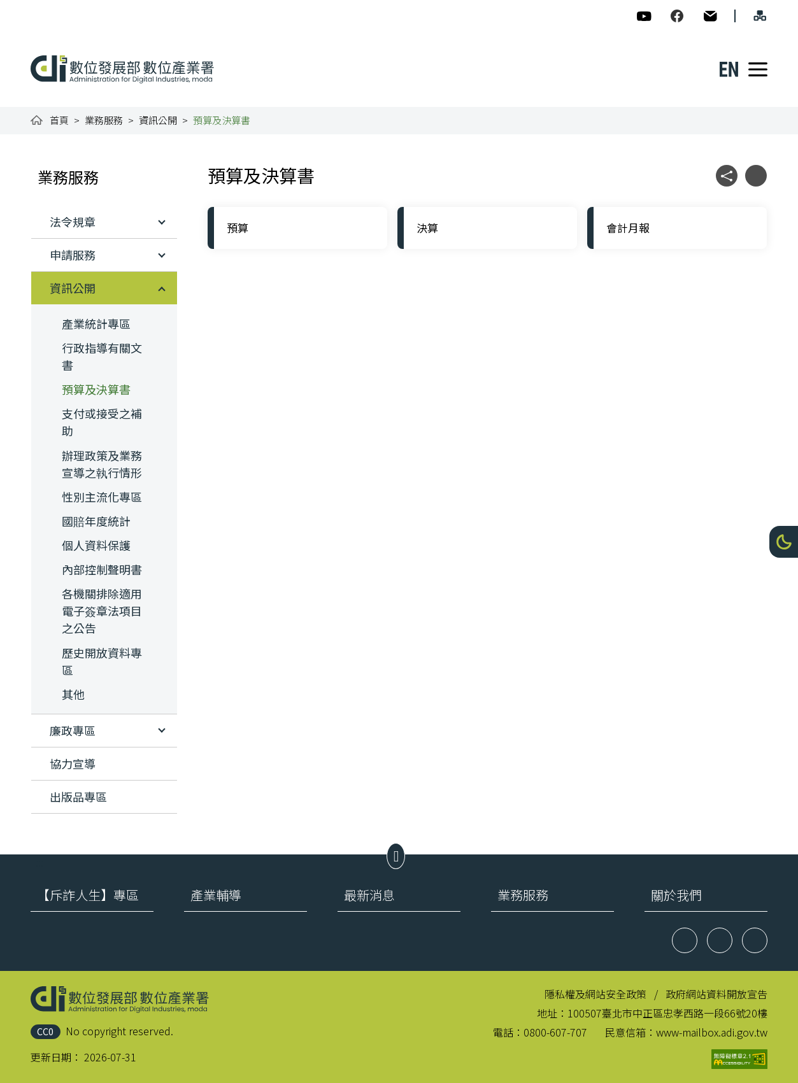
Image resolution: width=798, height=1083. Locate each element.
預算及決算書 (96, 389)
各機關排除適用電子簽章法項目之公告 (102, 610)
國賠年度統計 (96, 521)
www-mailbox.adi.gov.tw (711, 1032)
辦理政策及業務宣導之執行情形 (102, 464)
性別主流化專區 (102, 496)
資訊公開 (158, 120)
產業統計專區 (96, 323)
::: (39, 7)
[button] (783, 542)
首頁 (59, 120)
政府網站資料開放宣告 (716, 994)
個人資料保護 (96, 545)
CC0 (45, 1031)
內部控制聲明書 (102, 569)
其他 (73, 694)
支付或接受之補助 (102, 422)
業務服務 (104, 120)
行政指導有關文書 (102, 356)
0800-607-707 (555, 1032)
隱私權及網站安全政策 (595, 994)
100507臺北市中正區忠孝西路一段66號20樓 (667, 1013)
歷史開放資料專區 (102, 661)
